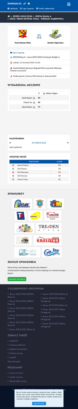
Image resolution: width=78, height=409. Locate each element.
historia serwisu (15, 353)
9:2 (59, 172)
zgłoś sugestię (17, 53)
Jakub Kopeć (27, 98)
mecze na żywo (15, 373)
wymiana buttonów (17, 345)
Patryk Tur (27, 102)
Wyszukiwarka (14, 361)
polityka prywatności (17, 349)
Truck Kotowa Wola (23, 43)
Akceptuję (39, 403)
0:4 (59, 165)
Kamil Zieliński (19, 68)
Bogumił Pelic (39, 68)
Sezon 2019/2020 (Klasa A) (54, 294)
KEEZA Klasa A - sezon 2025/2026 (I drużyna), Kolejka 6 (36, 57)
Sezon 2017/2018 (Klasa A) (54, 305)
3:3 (59, 176)
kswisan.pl (15, 3)
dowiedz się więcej (17, 279)
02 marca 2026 (39, 143)
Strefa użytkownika (45, 8)
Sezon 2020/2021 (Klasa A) (21, 329)
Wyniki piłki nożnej (17, 381)
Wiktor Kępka (52, 93)
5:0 (59, 169)
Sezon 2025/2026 (22, 16)
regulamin (13, 340)
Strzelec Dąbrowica (55, 43)
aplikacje (13, 8)
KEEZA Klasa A (43, 16)
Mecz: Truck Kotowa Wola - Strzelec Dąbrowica (37, 18)
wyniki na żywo (15, 377)
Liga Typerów (27, 8)
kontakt (12, 357)
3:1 (59, 179)
